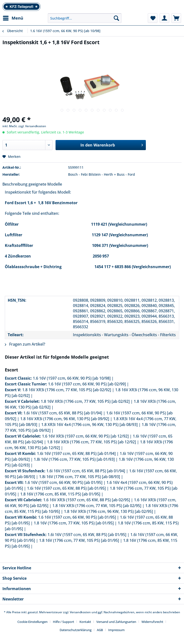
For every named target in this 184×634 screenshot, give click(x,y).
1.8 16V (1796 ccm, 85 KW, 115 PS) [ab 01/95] (60, 494)
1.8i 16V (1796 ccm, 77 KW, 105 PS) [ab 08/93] (79, 476)
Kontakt (85, 622)
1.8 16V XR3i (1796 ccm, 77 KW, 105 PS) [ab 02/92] (66, 389)
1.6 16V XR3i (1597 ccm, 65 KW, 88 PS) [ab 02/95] (86, 499)
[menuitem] (13, 18)
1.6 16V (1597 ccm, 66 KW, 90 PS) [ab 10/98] (72, 378)
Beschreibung (15, 184)
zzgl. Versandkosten (32, 126)
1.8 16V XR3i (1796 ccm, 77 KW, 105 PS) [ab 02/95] (96, 505)
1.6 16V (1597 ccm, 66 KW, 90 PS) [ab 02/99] (87, 384)
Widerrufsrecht (152, 622)
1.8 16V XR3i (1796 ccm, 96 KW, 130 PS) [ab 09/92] (64, 418)
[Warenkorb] (176, 18)
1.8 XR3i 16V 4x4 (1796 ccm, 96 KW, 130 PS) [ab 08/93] (89, 424)
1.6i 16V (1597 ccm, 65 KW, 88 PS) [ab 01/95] (66, 488)
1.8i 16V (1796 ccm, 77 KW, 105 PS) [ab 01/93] (74, 459)
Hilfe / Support (63, 622)
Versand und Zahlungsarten (116, 622)
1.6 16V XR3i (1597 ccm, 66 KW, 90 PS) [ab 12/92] (85, 436)
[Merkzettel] (152, 18)
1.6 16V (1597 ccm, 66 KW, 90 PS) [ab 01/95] (63, 482)
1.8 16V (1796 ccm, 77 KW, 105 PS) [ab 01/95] (74, 523)
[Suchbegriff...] (84, 18)
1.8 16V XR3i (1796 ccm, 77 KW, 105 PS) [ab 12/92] (91, 442)
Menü (13, 17)
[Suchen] (116, 18)
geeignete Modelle (45, 184)
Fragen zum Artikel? (25, 344)
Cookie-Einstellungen (32, 622)
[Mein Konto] (164, 18)
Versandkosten (80, 612)
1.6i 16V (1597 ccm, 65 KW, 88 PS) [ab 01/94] (62, 413)
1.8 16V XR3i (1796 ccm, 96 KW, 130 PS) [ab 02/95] (108, 511)
